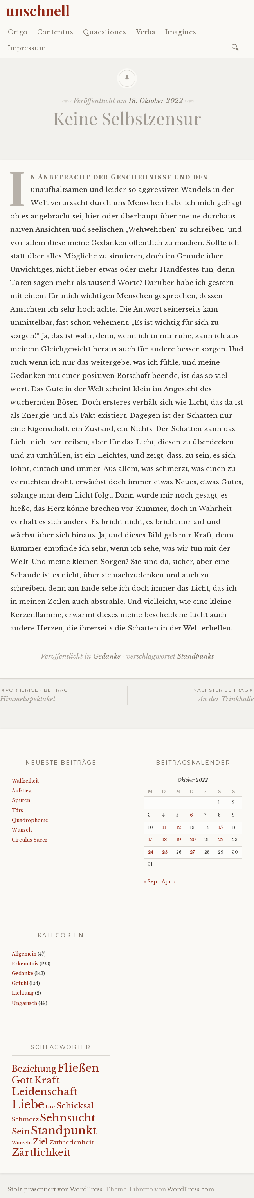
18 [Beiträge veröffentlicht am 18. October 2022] (164, 839)
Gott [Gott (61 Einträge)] (22, 1080)
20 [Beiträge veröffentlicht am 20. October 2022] (193, 839)
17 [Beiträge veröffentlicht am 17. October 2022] (150, 839)
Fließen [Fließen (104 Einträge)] (78, 1067)
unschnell (38, 10)
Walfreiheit (25, 781)
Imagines (180, 32)
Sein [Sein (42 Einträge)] (21, 1131)
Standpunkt (195, 656)
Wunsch (22, 830)
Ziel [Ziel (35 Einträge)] (40, 1141)
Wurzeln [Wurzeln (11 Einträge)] (22, 1143)
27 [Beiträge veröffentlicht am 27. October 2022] (192, 852)
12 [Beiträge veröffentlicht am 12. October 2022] (178, 827)
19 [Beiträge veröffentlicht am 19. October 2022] (178, 839)
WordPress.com (190, 1189)
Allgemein (24, 954)
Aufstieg (22, 790)
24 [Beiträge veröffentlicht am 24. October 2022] (151, 852)
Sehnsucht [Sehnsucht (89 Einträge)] (67, 1117)
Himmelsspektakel (63, 694)
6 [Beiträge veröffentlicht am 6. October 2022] (191, 815)
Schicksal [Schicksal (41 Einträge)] (75, 1106)
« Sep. (151, 882)
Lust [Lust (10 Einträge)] (50, 1107)
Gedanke (107, 656)
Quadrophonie (30, 820)
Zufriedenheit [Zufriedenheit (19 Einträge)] (71, 1142)
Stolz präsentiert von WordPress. (56, 1189)
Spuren (21, 800)
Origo (17, 32)
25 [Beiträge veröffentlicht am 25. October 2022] (165, 852)
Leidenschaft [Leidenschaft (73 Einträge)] (44, 1092)
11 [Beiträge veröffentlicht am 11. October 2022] (164, 827)
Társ (17, 810)
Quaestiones (104, 32)
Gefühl (20, 983)
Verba (145, 32)
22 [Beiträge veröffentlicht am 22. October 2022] (220, 839)
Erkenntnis (25, 964)
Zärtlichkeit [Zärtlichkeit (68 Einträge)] (41, 1152)
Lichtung (23, 993)
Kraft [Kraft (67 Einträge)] (47, 1080)
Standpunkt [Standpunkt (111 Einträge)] (64, 1130)
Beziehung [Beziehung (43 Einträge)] (34, 1069)
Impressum (27, 48)
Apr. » (169, 882)
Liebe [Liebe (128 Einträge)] (28, 1105)
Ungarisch (24, 1003)
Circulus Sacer (29, 840)
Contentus (55, 32)
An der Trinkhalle (191, 694)
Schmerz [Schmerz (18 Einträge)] (25, 1119)
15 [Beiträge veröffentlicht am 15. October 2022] (220, 827)
